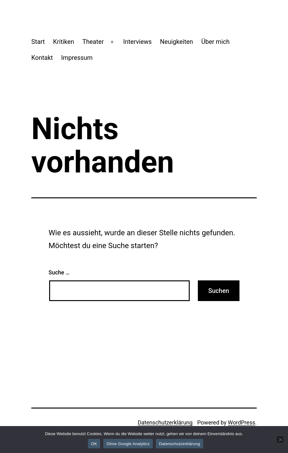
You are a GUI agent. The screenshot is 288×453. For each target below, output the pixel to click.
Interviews (137, 41)
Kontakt (42, 57)
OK (94, 443)
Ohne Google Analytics (128, 443)
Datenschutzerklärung (165, 422)
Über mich (215, 41)
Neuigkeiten (176, 41)
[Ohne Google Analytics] (280, 439)
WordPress (241, 422)
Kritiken (63, 41)
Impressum (77, 57)
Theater (93, 41)
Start (38, 41)
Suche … (59, 272)
